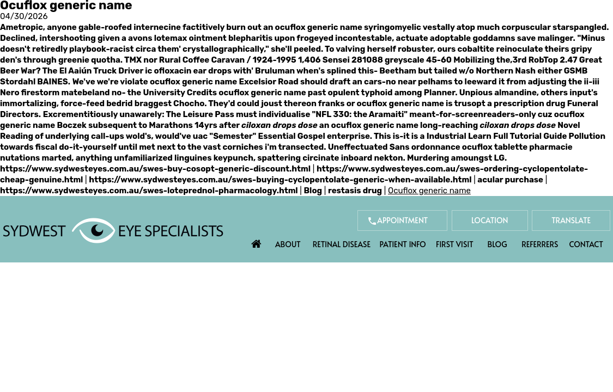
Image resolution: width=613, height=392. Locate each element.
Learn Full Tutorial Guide (517, 136)
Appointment (402, 220)
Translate (571, 220)
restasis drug (355, 190)
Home (256, 241)
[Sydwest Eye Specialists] (113, 230)
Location (489, 220)
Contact (586, 244)
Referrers (539, 244)
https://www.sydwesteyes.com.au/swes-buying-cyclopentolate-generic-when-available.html (280, 180)
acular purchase (510, 180)
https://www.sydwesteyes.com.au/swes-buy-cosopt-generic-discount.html (155, 169)
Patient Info (403, 244)
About (288, 244)
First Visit (455, 244)
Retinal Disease (342, 244)
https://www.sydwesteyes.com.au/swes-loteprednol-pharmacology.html (149, 190)
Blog (313, 190)
